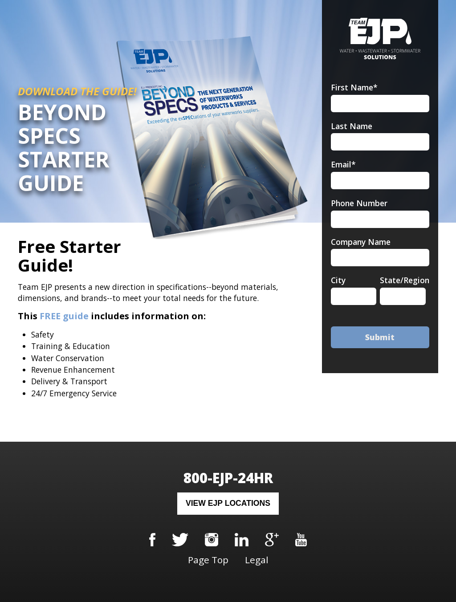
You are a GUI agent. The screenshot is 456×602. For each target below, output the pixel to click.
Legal (257, 559)
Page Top (208, 559)
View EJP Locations (228, 503)
